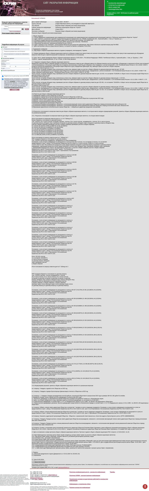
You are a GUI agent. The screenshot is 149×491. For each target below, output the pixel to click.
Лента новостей (35, 18)
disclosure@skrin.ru (63, 467)
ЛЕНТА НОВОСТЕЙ (114, 7)
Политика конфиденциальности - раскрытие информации (87, 472)
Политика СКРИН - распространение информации (84, 475)
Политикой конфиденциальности (13, 87)
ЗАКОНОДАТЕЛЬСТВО (115, 9)
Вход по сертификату (15, 31)
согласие (12, 81)
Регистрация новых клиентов (11, 33)
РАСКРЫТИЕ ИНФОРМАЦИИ (117, 3)
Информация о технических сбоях (80, 484)
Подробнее (110, 14)
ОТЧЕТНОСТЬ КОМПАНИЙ (116, 5)
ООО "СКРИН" (39, 479)
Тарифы (112, 472)
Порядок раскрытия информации (79, 487)
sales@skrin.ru (52, 475)
